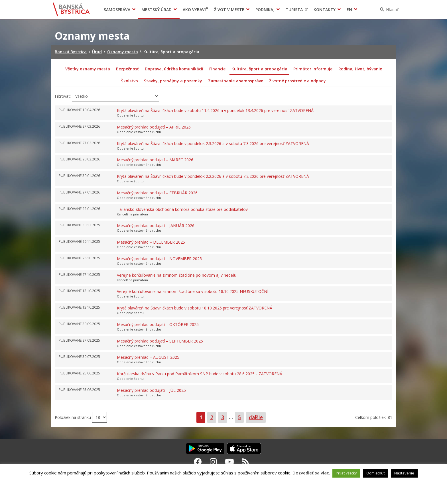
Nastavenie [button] (404, 473)
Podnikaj (265, 9)
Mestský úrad (156, 9)
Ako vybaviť (195, 9)
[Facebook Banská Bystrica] (198, 461)
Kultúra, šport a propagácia (259, 69)
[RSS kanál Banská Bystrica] (245, 461)
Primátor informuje (312, 69)
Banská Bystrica (71, 9)
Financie (217, 69)
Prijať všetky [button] (346, 473)
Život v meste (229, 9)
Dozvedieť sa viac (310, 473)
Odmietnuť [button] (375, 473)
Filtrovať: (63, 96)
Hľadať (392, 9)
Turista (294, 9)
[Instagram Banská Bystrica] (213, 461)
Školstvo (129, 80)
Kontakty (325, 9)
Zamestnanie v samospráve (235, 80)
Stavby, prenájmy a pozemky (173, 80)
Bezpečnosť (127, 69)
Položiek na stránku (73, 417)
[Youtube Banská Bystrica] (229, 461)
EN (349, 9)
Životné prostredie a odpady (297, 80)
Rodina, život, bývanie (360, 69)
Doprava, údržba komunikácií (174, 69)
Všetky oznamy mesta (87, 69)
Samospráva (117, 9)
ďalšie (256, 417)
